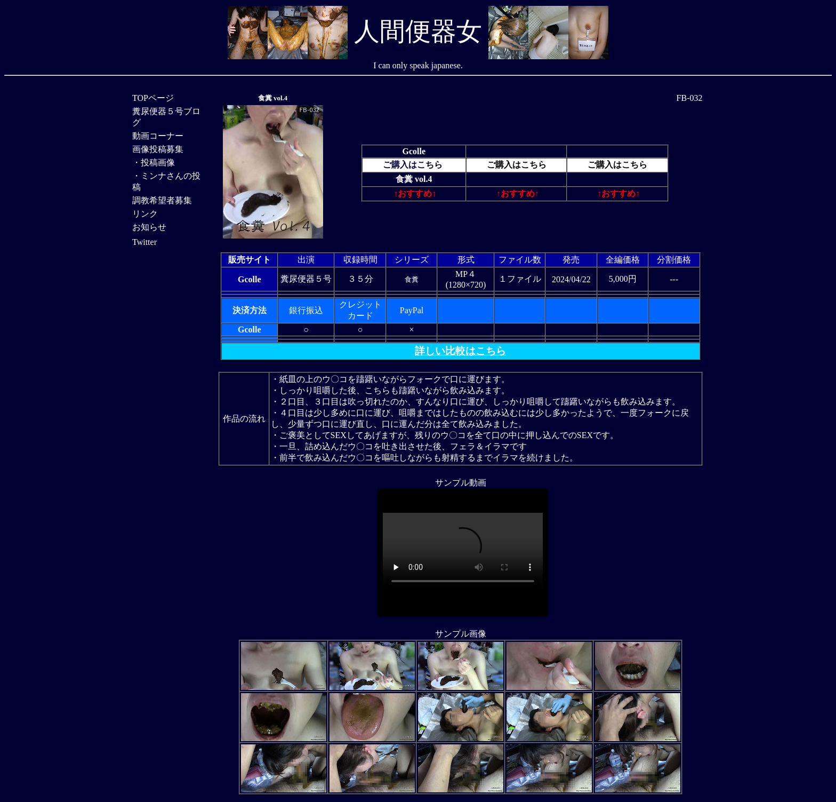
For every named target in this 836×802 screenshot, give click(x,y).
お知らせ (149, 227)
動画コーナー (157, 135)
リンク (145, 213)
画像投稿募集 (157, 149)
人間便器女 (418, 31)
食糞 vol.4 (273, 98)
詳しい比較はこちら (460, 350)
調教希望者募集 (162, 200)
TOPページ (153, 97)
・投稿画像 (153, 162)
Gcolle (414, 151)
